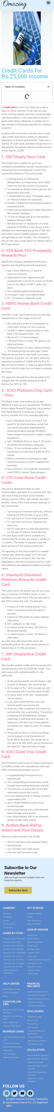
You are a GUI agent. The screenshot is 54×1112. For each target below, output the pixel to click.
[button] (48, 2)
